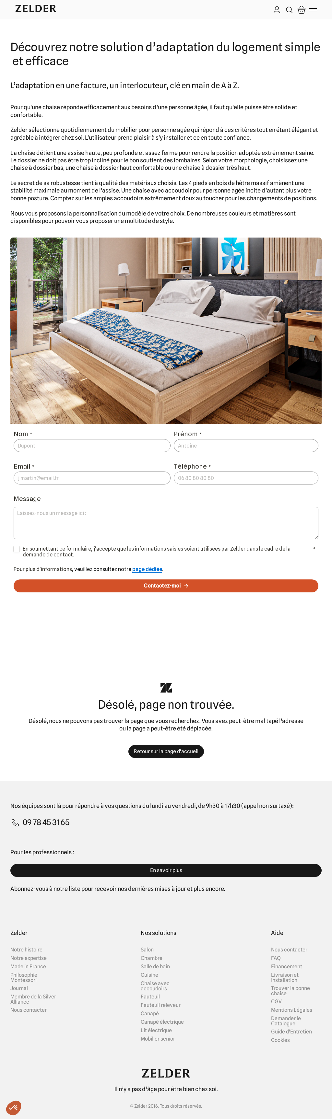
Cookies (280, 1040)
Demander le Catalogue (286, 1021)
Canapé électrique (162, 1022)
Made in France (28, 966)
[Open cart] (301, 10)
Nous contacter (28, 1010)
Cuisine (149, 975)
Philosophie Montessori (23, 978)
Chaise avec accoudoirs (155, 986)
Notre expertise (28, 958)
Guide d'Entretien (291, 1031)
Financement (286, 966)
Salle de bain (155, 966)
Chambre (151, 958)
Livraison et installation (285, 978)
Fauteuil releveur (161, 1005)
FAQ (276, 958)
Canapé (150, 1013)
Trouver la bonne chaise (290, 991)
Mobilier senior (158, 1039)
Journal (19, 988)
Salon (147, 949)
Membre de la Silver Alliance (33, 999)
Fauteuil (150, 996)
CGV (276, 1001)
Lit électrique (156, 1030)
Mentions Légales (291, 1010)
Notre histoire (26, 949)
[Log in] (277, 10)
